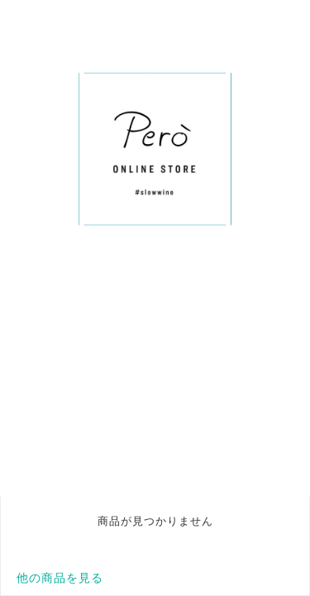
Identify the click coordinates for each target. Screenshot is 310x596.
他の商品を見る (60, 577)
